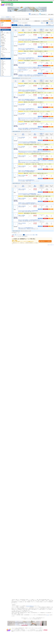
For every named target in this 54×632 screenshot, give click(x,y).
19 (48, 22)
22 (30, 234)
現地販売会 (3, 43)
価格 (34, 29)
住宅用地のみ (4, 38)
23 (31, 234)
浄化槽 (3, 67)
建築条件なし (4, 63)
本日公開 (3, 47)
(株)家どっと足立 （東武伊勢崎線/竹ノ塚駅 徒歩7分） (26, 99)
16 (20, 234)
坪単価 (35, 30)
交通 (23, 29)
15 (19, 234)
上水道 (3, 71)
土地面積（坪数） (42, 30)
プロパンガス (4, 69)
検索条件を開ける (15, 20)
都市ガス (3, 68)
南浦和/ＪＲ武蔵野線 (21, 62)
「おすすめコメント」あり (6, 52)
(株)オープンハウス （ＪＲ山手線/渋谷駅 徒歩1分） (26, 48)
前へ (42, 22)
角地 (2, 60)
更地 (2, 66)
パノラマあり (4, 57)
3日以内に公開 (4, 48)
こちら (48, 614)
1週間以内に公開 (4, 49)
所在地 (23, 30)
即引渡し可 (3, 61)
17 (45, 22)
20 (50, 22)
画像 (15, 30)
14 (17, 234)
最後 (36, 234)
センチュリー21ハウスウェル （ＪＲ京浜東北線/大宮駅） (27, 141)
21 (28, 234)
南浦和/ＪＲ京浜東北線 (22, 155)
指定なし (3, 46)
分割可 (3, 62)
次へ (52, 22)
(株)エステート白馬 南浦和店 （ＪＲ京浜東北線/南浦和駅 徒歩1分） (29, 128)
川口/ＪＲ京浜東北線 (21, 34)
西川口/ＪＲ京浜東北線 (22, 53)
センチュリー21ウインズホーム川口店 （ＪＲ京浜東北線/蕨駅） (28, 39)
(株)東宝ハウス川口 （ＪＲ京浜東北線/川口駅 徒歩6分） (27, 90)
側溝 (2, 70)
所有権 (3, 64)
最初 (13, 234)
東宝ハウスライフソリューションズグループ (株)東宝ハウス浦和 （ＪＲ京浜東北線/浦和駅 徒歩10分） (34, 67)
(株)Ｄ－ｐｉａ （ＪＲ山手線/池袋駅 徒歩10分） (25, 227)
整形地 (3, 75)
